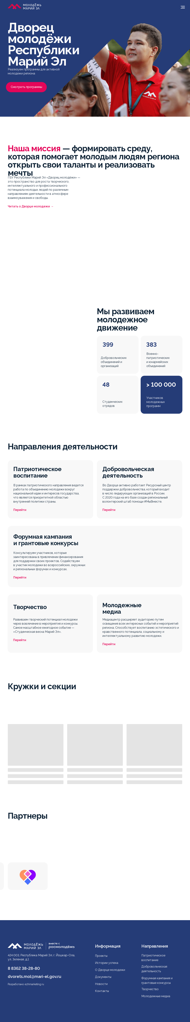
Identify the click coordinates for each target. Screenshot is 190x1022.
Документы (103, 977)
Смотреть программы (26, 87)
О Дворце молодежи (110, 970)
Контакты (102, 991)
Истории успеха (106, 963)
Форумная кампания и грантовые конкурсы (157, 980)
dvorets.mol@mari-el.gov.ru (34, 976)
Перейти (19, 510)
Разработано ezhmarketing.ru (26, 984)
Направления (154, 946)
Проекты (101, 956)
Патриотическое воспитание (153, 958)
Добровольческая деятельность (154, 969)
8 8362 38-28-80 (24, 968)
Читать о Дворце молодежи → (31, 206)
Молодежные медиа (156, 996)
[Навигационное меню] (183, 7)
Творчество (150, 989)
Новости (101, 984)
